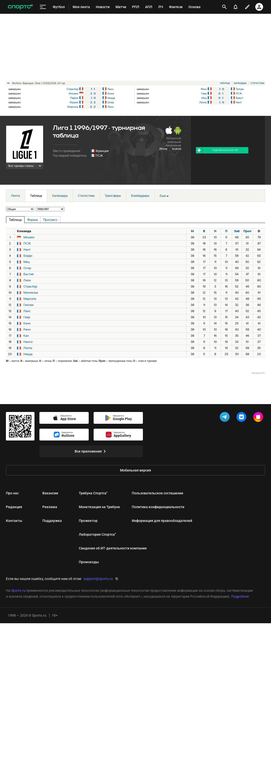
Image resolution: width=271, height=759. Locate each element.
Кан (26, 336)
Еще (164, 196)
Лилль (203, 102)
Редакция (14, 507)
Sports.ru (18, 590)
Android (176, 149)
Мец (204, 98)
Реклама (49, 507)
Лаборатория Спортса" (97, 534)
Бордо (27, 256)
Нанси (28, 342)
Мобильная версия (135, 470)
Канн (27, 323)
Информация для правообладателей (162, 521)
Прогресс (50, 219)
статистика (257, 83)
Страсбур (72, 89)
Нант (239, 102)
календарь (240, 83)
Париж (74, 98)
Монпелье (30, 293)
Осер (110, 102)
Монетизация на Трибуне (99, 507)
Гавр (204, 93)
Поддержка (52, 521)
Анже (110, 93)
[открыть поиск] (224, 7)
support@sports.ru (98, 579)
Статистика (86, 196)
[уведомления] (235, 7)
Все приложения (91, 451)
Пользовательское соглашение (157, 493)
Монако (73, 93)
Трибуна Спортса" (93, 493)
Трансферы (113, 196)
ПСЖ (239, 93)
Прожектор (88, 521)
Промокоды (89, 562)
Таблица (36, 196)
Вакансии (50, 493)
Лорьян (73, 102)
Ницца (111, 98)
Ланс (110, 89)
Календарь (60, 196)
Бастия (28, 274)
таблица (225, 83)
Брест (239, 98)
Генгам (28, 305)
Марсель (72, 106)
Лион (110, 106)
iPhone (163, 149)
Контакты (14, 521)
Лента (15, 196)
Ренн (204, 89)
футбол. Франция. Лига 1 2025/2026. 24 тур (38, 83)
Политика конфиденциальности (158, 507)
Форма (32, 219)
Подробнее (240, 596)
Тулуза (240, 89)
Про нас (12, 493)
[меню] (43, 7)
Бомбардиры (140, 196)
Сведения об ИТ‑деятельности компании (113, 548)
